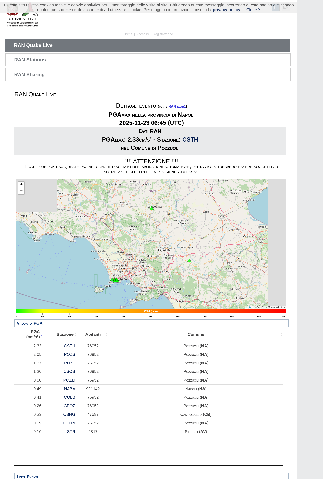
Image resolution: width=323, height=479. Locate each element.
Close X (253, 9)
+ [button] (21, 185)
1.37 (37, 363)
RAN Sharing (29, 74)
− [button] (21, 191)
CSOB (69, 371)
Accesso (142, 34)
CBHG (69, 414)
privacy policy (226, 9)
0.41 (37, 397)
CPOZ (69, 406)
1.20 (37, 371)
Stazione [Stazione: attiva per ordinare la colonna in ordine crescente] (65, 334)
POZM (69, 380)
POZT (69, 363)
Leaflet (249, 307)
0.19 (37, 423)
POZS (69, 354)
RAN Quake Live (33, 45)
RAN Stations (30, 59)
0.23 (37, 414)
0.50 (37, 380)
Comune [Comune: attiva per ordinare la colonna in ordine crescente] (196, 334)
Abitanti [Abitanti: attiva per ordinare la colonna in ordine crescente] (93, 334)
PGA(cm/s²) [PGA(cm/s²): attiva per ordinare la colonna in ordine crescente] (33, 334)
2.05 (37, 354)
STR (71, 431)
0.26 (37, 406)
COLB (69, 397)
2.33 (37, 346)
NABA (69, 388)
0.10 (37, 431)
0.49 (37, 388)
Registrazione (163, 34)
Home (128, 34)
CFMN (69, 423)
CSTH (190, 139)
